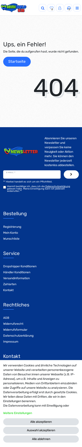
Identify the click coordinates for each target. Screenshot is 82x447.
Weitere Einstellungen (17, 413)
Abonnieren (71, 175)
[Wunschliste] (51, 7)
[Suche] (42, 7)
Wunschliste (11, 239)
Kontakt (8, 290)
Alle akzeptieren (41, 422)
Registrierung (12, 227)
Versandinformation (16, 278)
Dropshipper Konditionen (19, 266)
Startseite (17, 61)
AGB (6, 318)
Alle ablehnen (41, 439)
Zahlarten (9, 284)
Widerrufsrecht (13, 324)
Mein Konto (10, 233)
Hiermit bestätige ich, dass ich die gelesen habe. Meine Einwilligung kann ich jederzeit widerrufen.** (38, 188)
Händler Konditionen (16, 272)
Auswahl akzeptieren (41, 430)
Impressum (10, 341)
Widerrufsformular (15, 330)
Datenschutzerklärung (18, 335)
